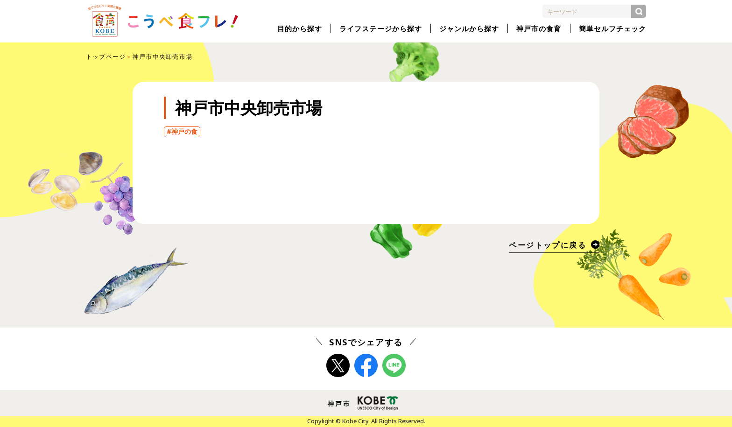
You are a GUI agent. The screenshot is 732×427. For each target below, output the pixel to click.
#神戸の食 (182, 131)
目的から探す (299, 28)
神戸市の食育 (538, 28)
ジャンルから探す (469, 28)
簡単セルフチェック (612, 28)
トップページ (106, 56)
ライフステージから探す (380, 28)
